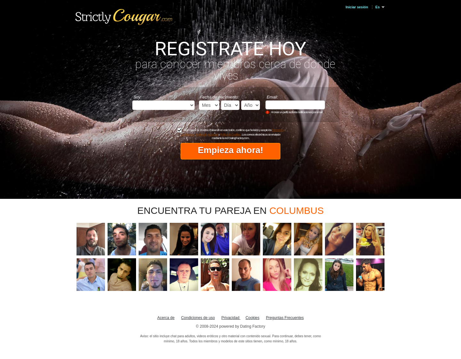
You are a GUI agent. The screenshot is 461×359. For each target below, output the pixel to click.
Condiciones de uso (198, 318)
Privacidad (231, 318)
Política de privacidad (207, 134)
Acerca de (165, 318)
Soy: (137, 97)
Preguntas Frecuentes (285, 318)
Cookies (252, 318)
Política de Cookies (230, 134)
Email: (272, 97)
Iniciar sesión (357, 7)
